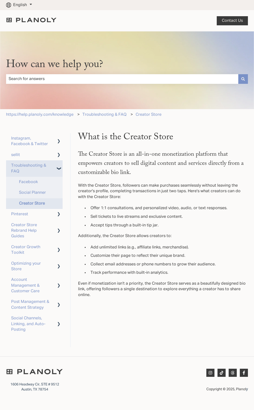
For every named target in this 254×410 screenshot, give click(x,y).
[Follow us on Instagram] (210, 373)
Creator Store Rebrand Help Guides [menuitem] (24, 231)
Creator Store (148, 115)
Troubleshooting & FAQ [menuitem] (28, 168)
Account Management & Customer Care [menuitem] (25, 285)
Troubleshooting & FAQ (104, 115)
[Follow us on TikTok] (221, 373)
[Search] (243, 79)
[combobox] (122, 79)
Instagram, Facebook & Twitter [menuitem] (29, 141)
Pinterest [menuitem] (19, 214)
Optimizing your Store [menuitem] (26, 266)
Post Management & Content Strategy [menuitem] (30, 304)
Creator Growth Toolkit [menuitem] (25, 250)
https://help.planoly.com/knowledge (40, 115)
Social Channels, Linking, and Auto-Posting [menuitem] (28, 324)
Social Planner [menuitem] (32, 193)
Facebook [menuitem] (28, 182)
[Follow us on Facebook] (244, 373)
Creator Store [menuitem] (32, 204)
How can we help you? (54, 64)
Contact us (232, 21)
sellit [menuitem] (15, 155)
